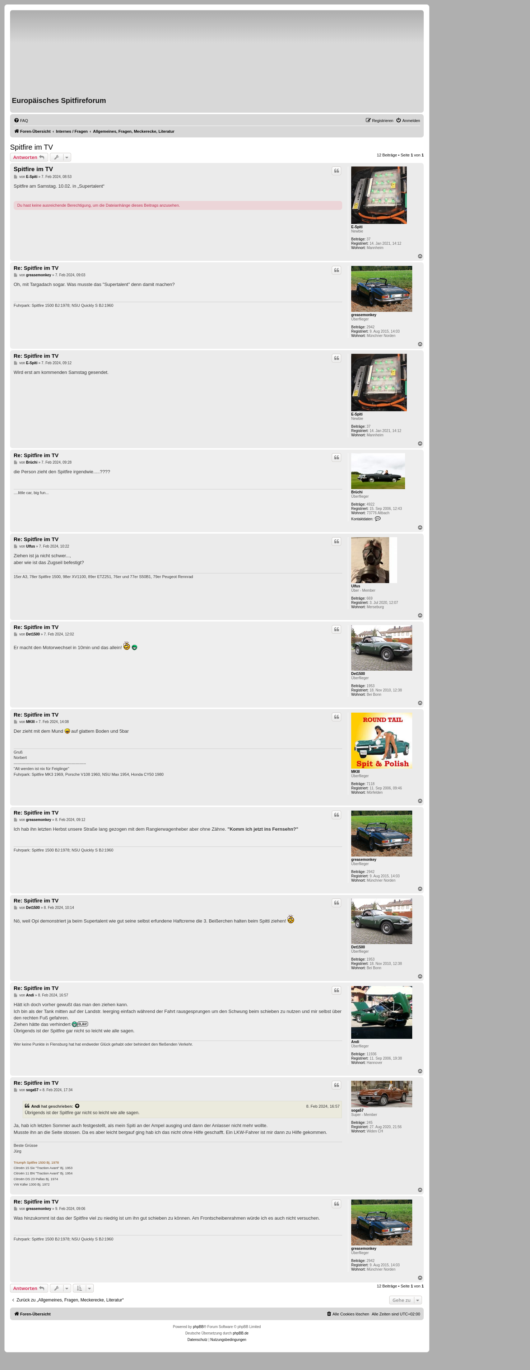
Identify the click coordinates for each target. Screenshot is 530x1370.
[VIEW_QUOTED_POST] (77, 1106)
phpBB (198, 1327)
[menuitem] (21, 120)
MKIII (355, 772)
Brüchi (357, 492)
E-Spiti (357, 227)
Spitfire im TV (31, 147)
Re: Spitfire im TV (36, 268)
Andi (355, 1042)
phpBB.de (240, 1333)
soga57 (357, 1110)
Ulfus (355, 586)
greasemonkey (363, 315)
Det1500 (358, 674)
